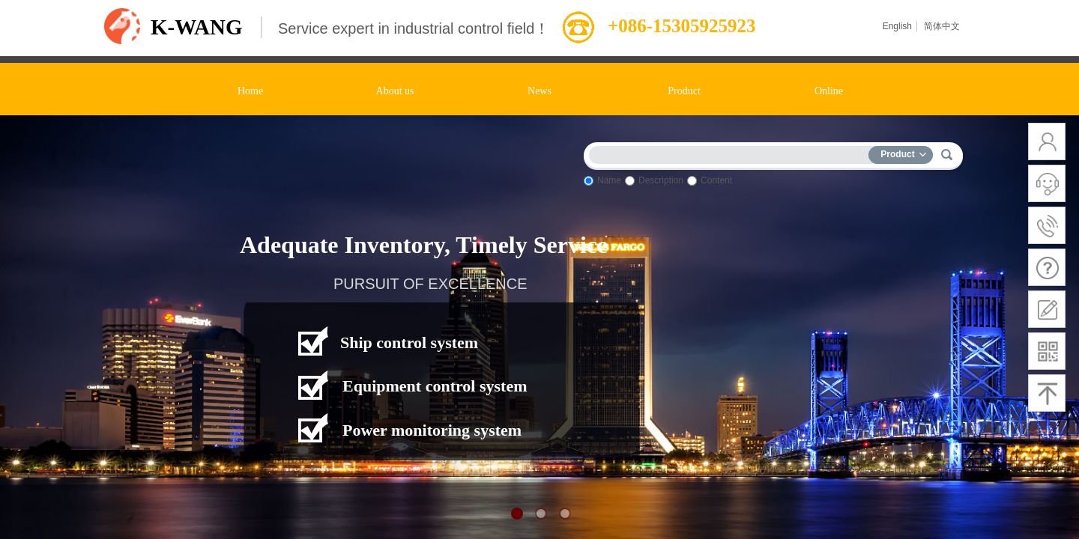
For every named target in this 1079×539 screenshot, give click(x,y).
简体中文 (942, 26)
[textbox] (732, 152)
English (897, 26)
